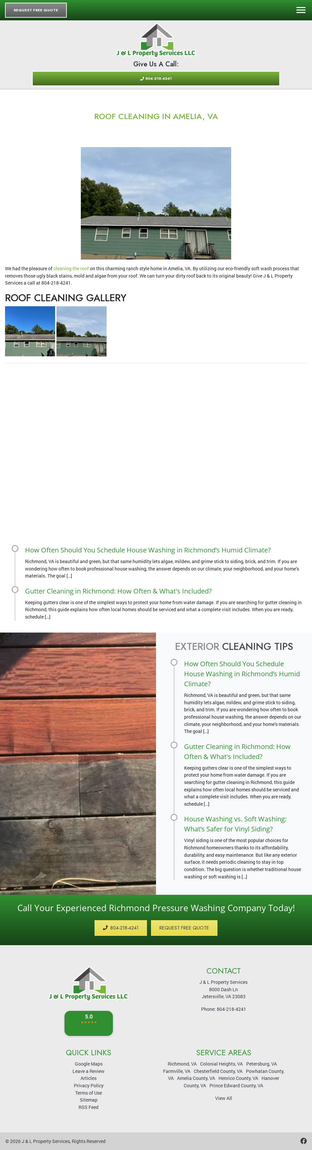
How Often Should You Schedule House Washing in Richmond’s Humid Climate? (148, 549)
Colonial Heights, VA (221, 1064)
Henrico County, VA (238, 1078)
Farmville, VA (176, 1071)
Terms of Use (88, 1093)
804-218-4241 (156, 78)
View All (223, 1098)
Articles (89, 1078)
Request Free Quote (36, 10)
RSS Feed (89, 1107)
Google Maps (89, 1064)
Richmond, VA (182, 1064)
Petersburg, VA (261, 1064)
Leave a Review (88, 1071)
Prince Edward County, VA (236, 1085)
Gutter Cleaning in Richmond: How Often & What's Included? (118, 591)
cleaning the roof (71, 268)
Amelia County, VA (196, 1078)
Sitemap (89, 1100)
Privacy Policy (89, 1085)
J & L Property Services (46, 1141)
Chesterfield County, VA (218, 1071)
